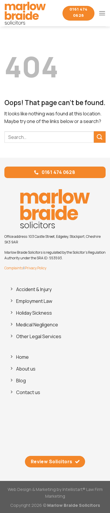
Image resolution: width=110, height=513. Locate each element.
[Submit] (100, 137)
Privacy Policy (35, 267)
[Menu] (102, 13)
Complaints (13, 267)
